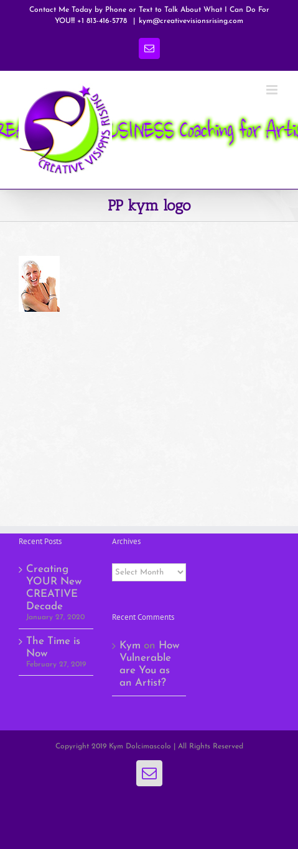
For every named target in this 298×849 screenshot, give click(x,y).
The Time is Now (53, 647)
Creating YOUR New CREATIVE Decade (53, 588)
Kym (130, 645)
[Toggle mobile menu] (272, 89)
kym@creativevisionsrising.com (191, 21)
